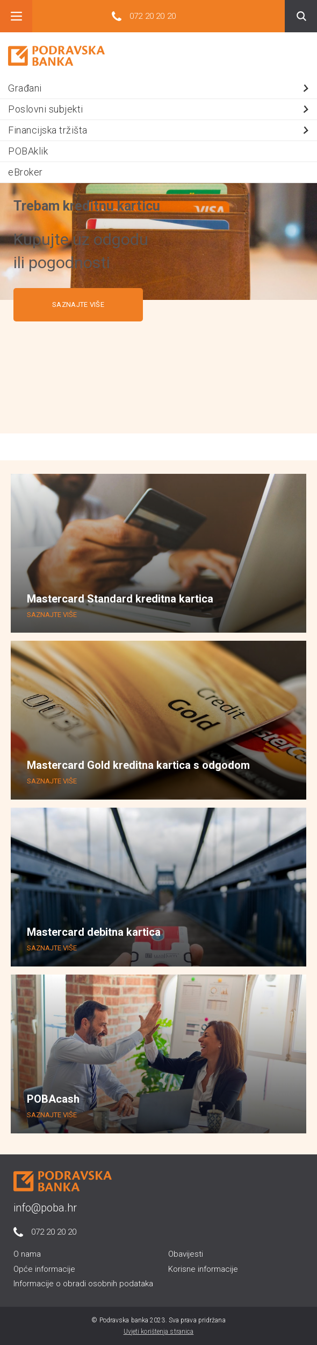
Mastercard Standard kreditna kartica (120, 598)
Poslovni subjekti (160, 109)
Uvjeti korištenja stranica (159, 1331)
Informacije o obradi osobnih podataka (83, 1283)
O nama (27, 1254)
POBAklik (28, 151)
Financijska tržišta (160, 130)
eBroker (25, 172)
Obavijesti (185, 1254)
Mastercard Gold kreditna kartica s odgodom (138, 765)
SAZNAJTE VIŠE (78, 304)
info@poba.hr (45, 1207)
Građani (160, 88)
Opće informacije (44, 1269)
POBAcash (53, 1098)
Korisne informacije (203, 1269)
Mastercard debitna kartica (94, 932)
